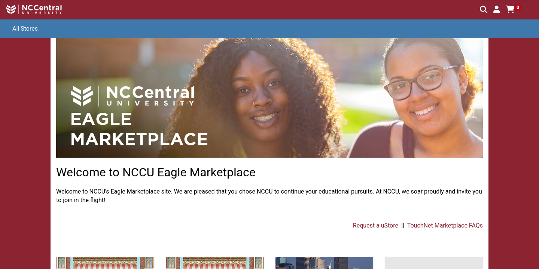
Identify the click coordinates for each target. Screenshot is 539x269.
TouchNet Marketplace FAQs (445, 225)
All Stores (25, 28)
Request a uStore (375, 225)
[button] (496, 9)
